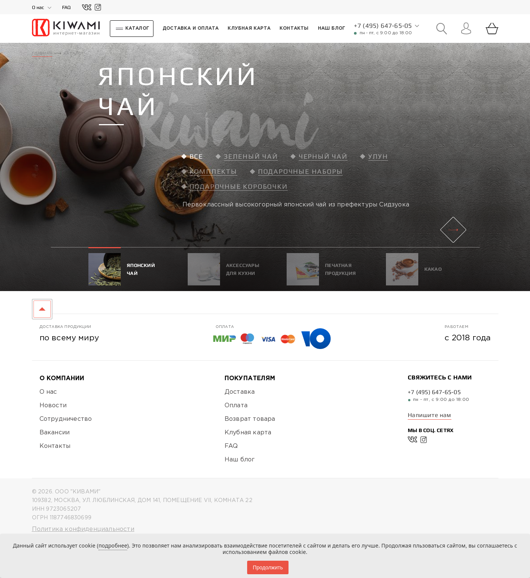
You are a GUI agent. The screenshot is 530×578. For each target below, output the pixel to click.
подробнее (113, 545)
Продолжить (268, 567)
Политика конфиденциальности (83, 529)
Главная (42, 53)
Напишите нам (429, 415)
